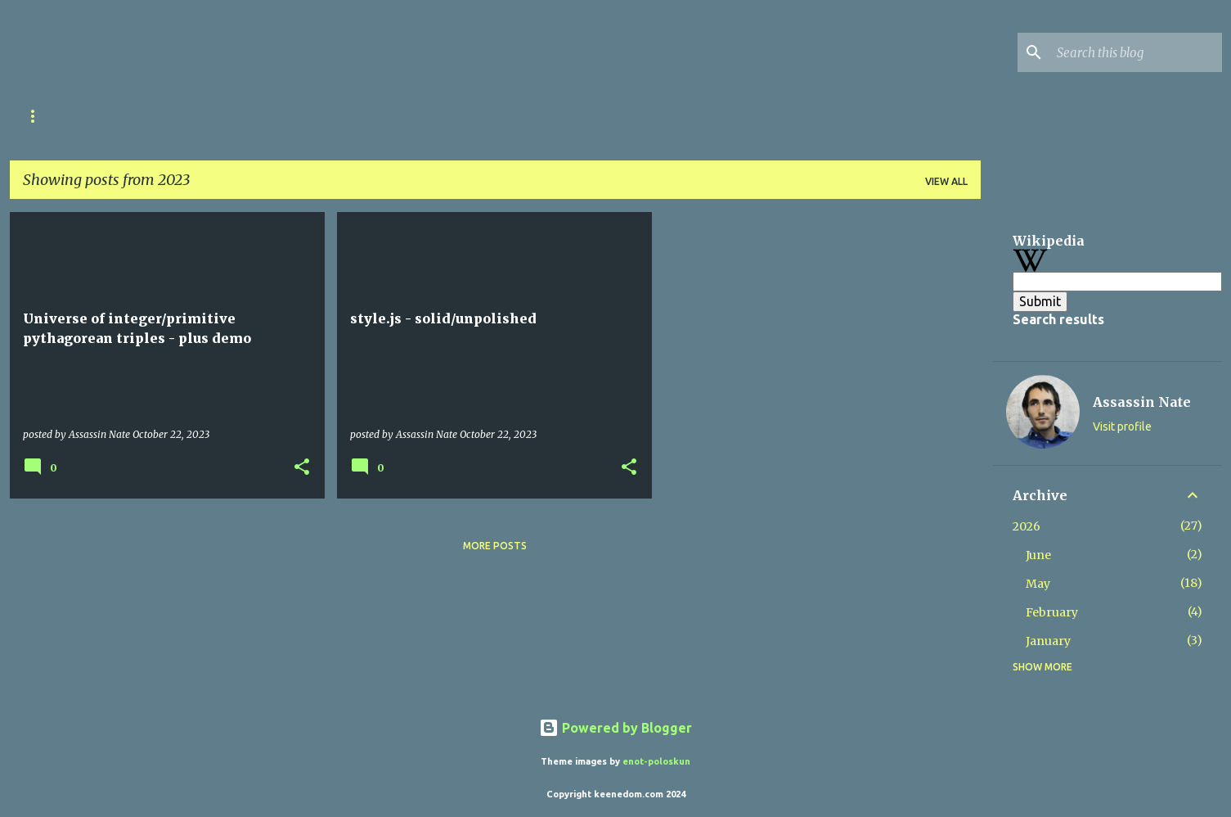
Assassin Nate (1142, 402)
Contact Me (510, 116)
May (1038, 583)
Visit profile (1122, 426)
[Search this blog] (1136, 52)
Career (110, 116)
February (1052, 612)
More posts (495, 545)
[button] (302, 468)
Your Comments (395, 116)
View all (946, 181)
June (1038, 555)
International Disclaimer (240, 116)
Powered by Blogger (615, 727)
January (1048, 641)
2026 (1026, 526)
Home (38, 116)
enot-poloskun (656, 761)
